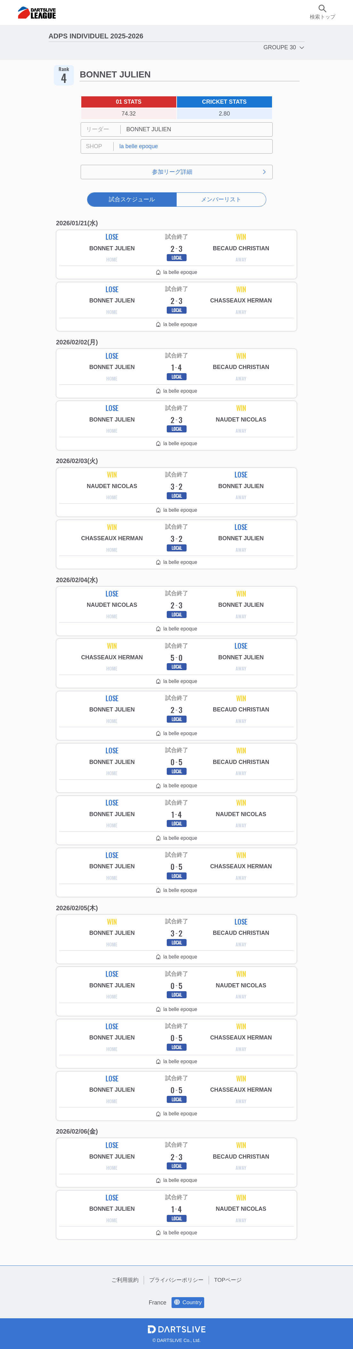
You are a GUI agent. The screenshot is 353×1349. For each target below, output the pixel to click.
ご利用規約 (122, 1280)
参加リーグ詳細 (172, 172)
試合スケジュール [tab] (132, 199)
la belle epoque (138, 146)
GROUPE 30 (279, 47)
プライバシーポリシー (176, 1280)
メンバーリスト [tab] (221, 199)
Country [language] (188, 1302)
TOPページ (230, 1280)
